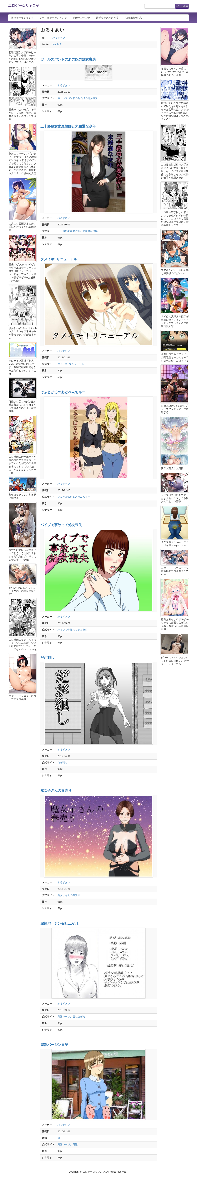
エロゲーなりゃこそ (23, 5)
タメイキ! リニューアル (58, 259)
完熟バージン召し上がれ (59, 923)
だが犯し (47, 658)
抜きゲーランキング (22, 17)
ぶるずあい (59, 37)
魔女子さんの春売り (56, 790)
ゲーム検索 (182, 6)
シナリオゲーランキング (53, 17)
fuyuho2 (57, 44)
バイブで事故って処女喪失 (61, 525)
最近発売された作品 (107, 17)
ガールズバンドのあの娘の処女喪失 (68, 59)
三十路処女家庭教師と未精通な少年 (68, 126)
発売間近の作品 (133, 17)
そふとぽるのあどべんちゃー (62, 392)
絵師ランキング (81, 17)
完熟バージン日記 (54, 1045)
